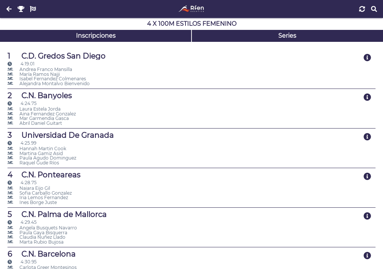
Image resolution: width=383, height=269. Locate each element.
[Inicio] (191, 9)
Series (287, 35)
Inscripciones (96, 35)
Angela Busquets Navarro (42, 227)
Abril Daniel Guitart (34, 123)
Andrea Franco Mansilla (39, 69)
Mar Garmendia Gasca (38, 118)
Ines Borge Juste (32, 202)
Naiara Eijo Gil (28, 188)
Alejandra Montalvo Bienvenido (48, 83)
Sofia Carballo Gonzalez (39, 193)
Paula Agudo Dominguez (41, 157)
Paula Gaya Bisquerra (37, 232)
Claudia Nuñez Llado (36, 237)
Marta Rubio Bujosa (35, 241)
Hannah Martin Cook (36, 148)
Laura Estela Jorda (34, 108)
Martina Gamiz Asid (35, 153)
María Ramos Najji (33, 74)
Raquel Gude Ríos (33, 162)
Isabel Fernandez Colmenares (46, 78)
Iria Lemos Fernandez (37, 197)
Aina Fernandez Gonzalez (41, 113)
